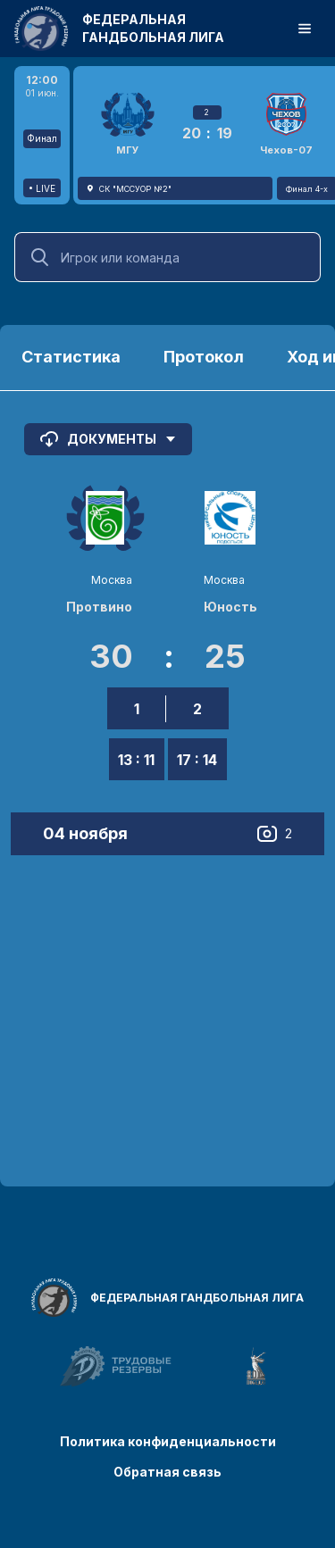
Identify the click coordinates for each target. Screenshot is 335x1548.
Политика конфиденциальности (168, 1441)
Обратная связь (167, 1471)
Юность (230, 606)
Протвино (99, 606)
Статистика (71, 356)
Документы (108, 439)
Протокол (203, 356)
